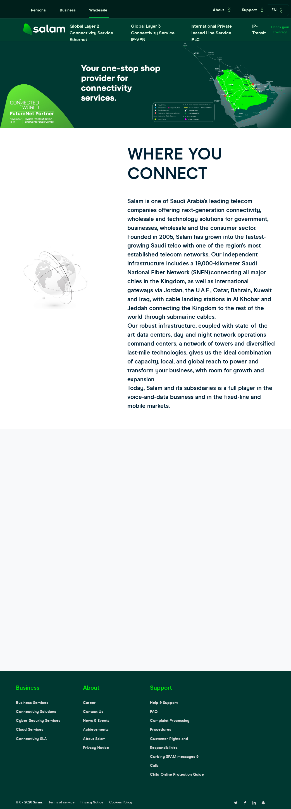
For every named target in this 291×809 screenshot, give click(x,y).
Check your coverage (280, 29)
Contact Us (93, 711)
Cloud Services (29, 729)
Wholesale (98, 10)
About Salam (94, 738)
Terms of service (62, 802)
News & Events (96, 720)
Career (89, 702)
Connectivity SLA (31, 738)
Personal (38, 10)
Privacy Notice (96, 747)
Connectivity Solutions (36, 711)
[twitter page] (235, 802)
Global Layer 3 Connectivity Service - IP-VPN (154, 32)
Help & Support (164, 702)
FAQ (154, 711)
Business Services (32, 702)
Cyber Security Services (38, 720)
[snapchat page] (263, 802)
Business (68, 10)
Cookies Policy (120, 802)
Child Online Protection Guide (177, 774)
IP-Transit (259, 29)
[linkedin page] (254, 802)
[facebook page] (245, 802)
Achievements (96, 729)
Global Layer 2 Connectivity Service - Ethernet (93, 32)
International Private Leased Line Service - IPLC (212, 32)
